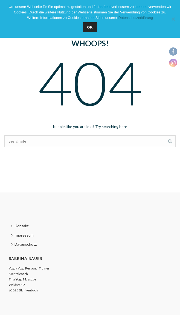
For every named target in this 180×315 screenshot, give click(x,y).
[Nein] (173, 19)
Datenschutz (24, 244)
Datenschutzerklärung (135, 18)
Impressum (22, 235)
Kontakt (20, 225)
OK (90, 27)
